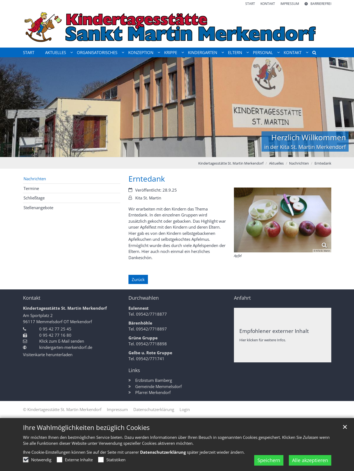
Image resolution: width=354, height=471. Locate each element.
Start (28, 52)
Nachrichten (299, 163)
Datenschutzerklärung (163, 452)
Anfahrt (242, 298)
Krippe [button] (170, 52)
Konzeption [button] (140, 52)
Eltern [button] (235, 52)
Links (134, 370)
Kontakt (31, 298)
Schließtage (34, 198)
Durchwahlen (143, 298)
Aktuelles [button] (55, 52)
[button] (312, 53)
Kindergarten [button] (202, 52)
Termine (31, 188)
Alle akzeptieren (310, 460)
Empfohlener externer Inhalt (274, 331)
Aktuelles (276, 163)
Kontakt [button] (293, 52)
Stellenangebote (38, 207)
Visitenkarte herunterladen (47, 354)
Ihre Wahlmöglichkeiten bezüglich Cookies (86, 427)
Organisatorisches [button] (97, 52)
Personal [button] (263, 52)
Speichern (268, 460)
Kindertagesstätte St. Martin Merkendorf (230, 163)
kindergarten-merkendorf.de (65, 347)
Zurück (138, 279)
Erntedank (323, 163)
